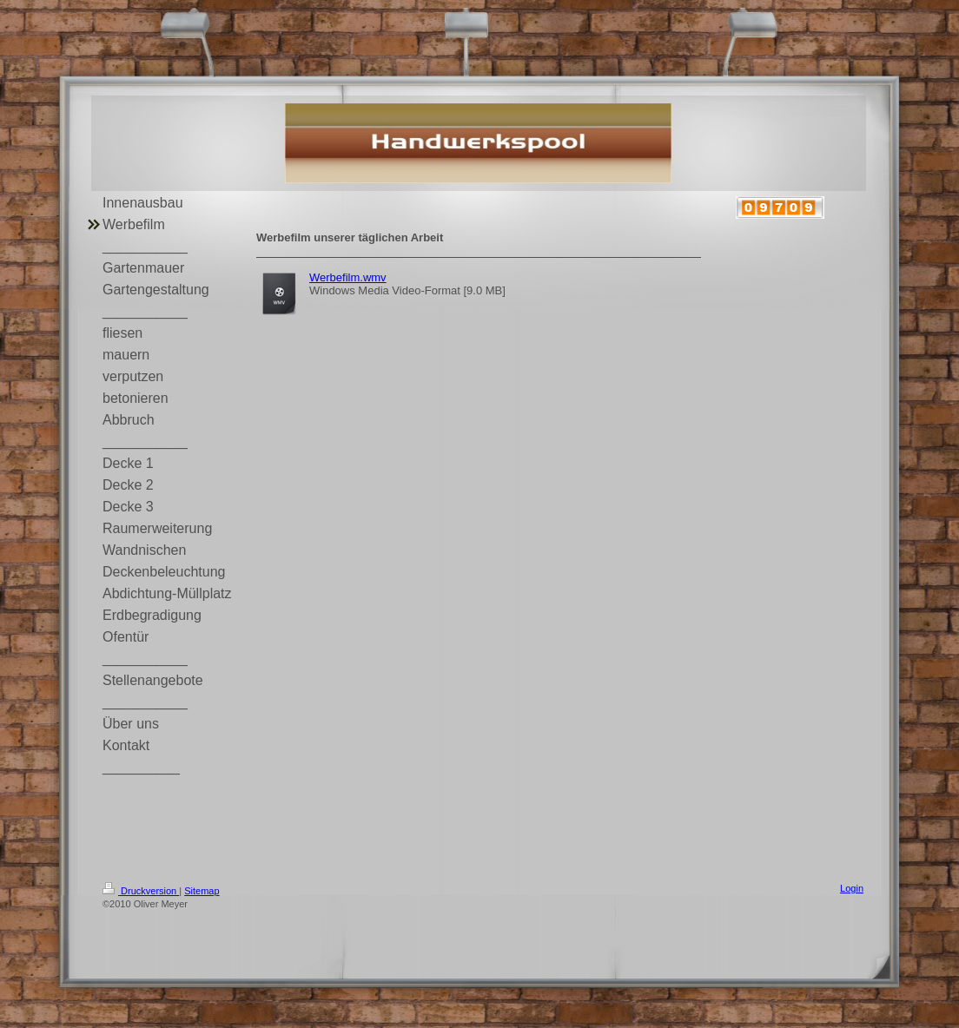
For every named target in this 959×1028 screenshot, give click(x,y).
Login (851, 888)
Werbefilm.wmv (348, 277)
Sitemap (201, 891)
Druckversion (141, 891)
